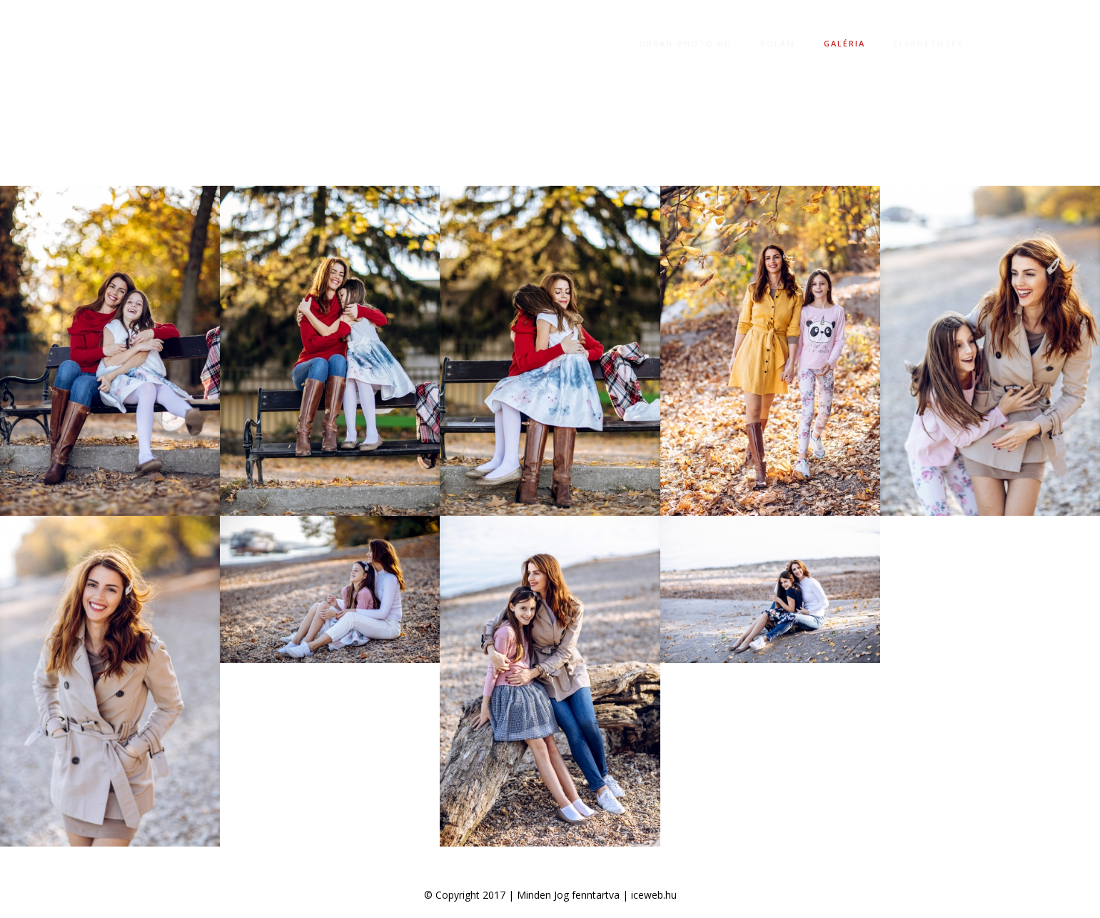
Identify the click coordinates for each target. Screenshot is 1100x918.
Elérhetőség (929, 43)
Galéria (844, 43)
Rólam (777, 43)
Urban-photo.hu (686, 43)
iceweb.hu (654, 895)
